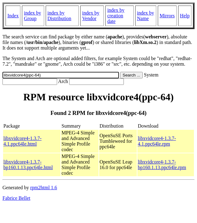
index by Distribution (59, 15)
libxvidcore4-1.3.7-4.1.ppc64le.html (22, 141)
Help (185, 15)
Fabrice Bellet (16, 198)
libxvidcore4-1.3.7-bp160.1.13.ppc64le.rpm (162, 164)
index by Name (145, 15)
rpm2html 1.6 (43, 187)
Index (13, 15)
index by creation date (115, 15)
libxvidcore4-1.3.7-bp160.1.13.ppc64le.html (28, 164)
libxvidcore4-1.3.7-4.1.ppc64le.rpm (157, 141)
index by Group (32, 15)
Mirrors (167, 15)
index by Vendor (90, 15)
